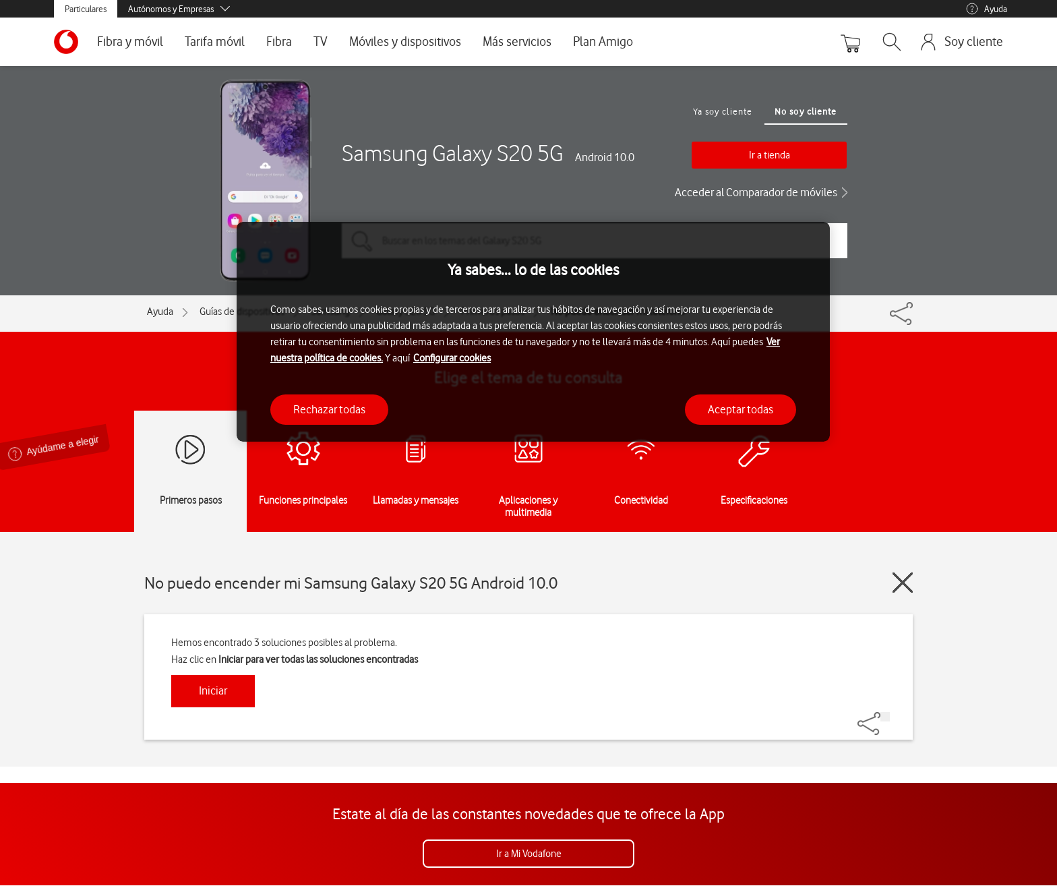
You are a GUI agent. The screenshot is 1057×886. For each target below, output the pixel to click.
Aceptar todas (740, 409)
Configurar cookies (452, 358)
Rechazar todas (329, 409)
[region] (533, 332)
